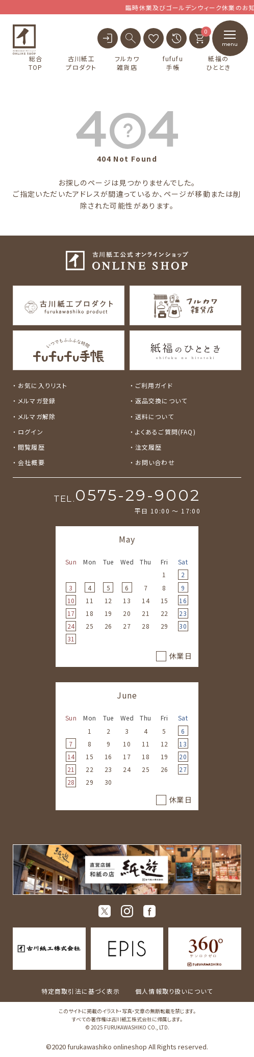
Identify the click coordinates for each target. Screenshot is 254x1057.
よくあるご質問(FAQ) (165, 431)
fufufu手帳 (173, 62)
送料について (154, 416)
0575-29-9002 (137, 495)
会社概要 (31, 462)
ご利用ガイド (154, 385)
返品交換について (161, 400)
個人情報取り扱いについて (174, 991)
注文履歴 (148, 447)
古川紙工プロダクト (81, 62)
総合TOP (36, 62)
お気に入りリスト (43, 385)
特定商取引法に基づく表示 (80, 991)
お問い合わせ (155, 462)
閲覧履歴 (31, 447)
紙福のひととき (218, 62)
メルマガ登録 (37, 400)
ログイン (30, 431)
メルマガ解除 (37, 416)
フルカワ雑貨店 (127, 62)
